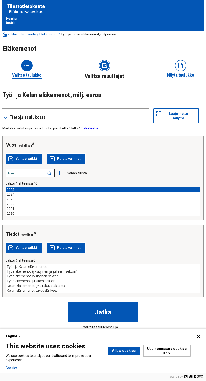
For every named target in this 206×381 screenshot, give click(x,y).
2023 (103, 199)
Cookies (12, 368)
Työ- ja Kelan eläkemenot (103, 266)
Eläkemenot (48, 34)
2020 (103, 213)
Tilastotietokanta (23, 34)
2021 (103, 208)
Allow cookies (124, 350)
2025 (103, 189)
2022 (103, 204)
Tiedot (12, 234)
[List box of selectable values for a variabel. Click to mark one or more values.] (103, 201)
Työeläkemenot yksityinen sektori (103, 276)
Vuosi (12, 145)
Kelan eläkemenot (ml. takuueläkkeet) (103, 285)
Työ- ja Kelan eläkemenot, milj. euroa (88, 34)
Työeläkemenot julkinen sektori (103, 281)
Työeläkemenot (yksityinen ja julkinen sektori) (103, 271)
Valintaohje (89, 128)
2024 (103, 194)
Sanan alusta (77, 173)
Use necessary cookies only (167, 351)
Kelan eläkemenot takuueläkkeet (103, 290)
